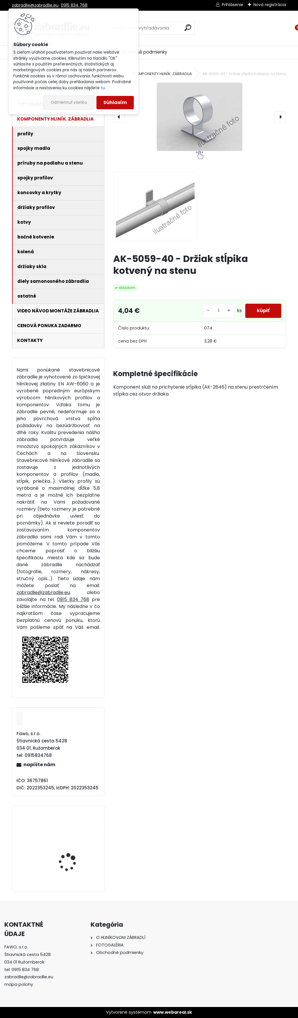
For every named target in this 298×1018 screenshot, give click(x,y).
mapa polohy (18, 984)
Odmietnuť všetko (69, 102)
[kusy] (218, 311)
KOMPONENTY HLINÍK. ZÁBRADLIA (162, 74)
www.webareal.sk (172, 1012)
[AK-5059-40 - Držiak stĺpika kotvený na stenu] (199, 117)
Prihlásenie (232, 5)
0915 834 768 (74, 5)
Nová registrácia (269, 5)
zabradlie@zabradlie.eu (35, 5)
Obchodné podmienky (143, 52)
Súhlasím (115, 102)
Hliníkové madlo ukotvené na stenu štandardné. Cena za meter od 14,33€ (71, 858)
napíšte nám (39, 764)
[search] (187, 27)
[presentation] (119, 117)
